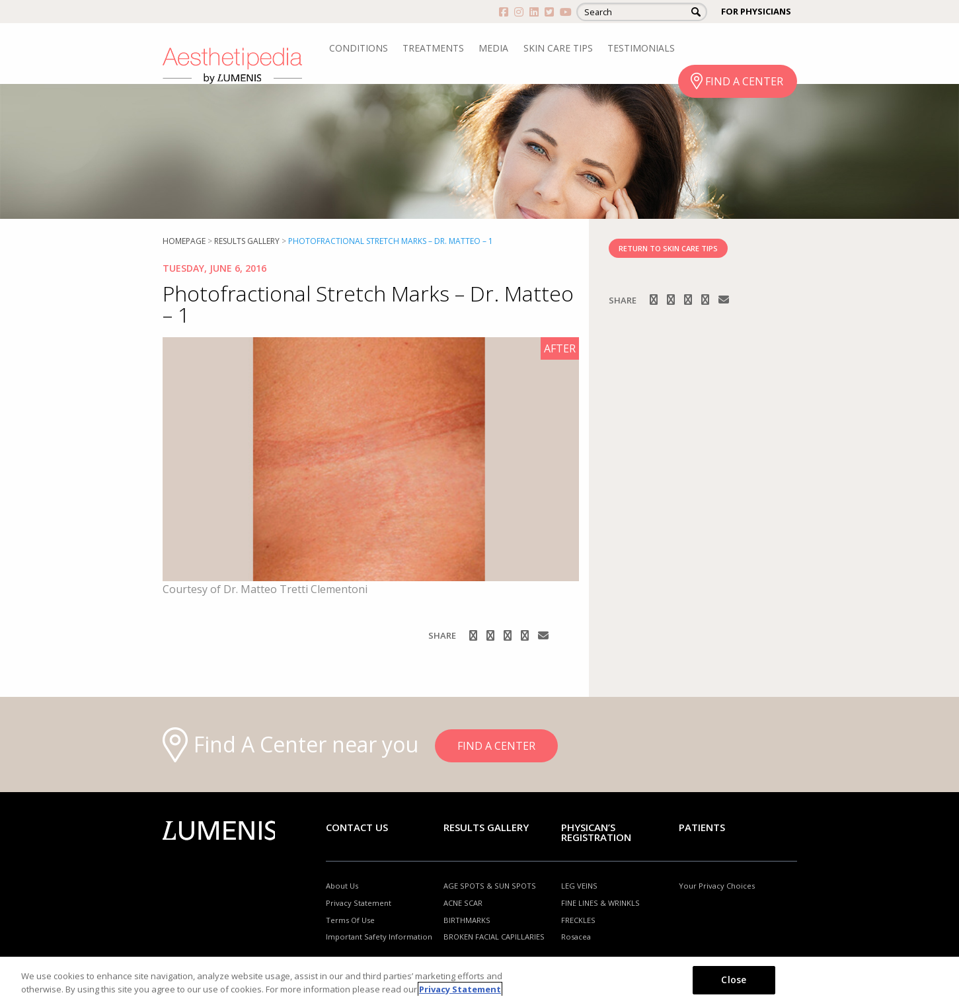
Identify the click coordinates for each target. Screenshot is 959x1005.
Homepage (184, 241)
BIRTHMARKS (466, 920)
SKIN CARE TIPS (558, 48)
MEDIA (493, 48)
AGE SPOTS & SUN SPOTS (489, 886)
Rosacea (576, 937)
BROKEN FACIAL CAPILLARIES (494, 937)
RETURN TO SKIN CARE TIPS (668, 248)
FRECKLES (578, 920)
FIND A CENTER (744, 81)
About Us (342, 886)
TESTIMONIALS (641, 48)
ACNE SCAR (462, 903)
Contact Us (357, 827)
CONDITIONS (358, 48)
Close (733, 979)
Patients (702, 827)
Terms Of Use (350, 920)
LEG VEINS (579, 886)
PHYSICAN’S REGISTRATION (596, 832)
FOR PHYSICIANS (756, 11)
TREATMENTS (433, 48)
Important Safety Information (379, 937)
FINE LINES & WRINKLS (600, 903)
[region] (479, 981)
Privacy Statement (358, 903)
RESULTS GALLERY (247, 241)
